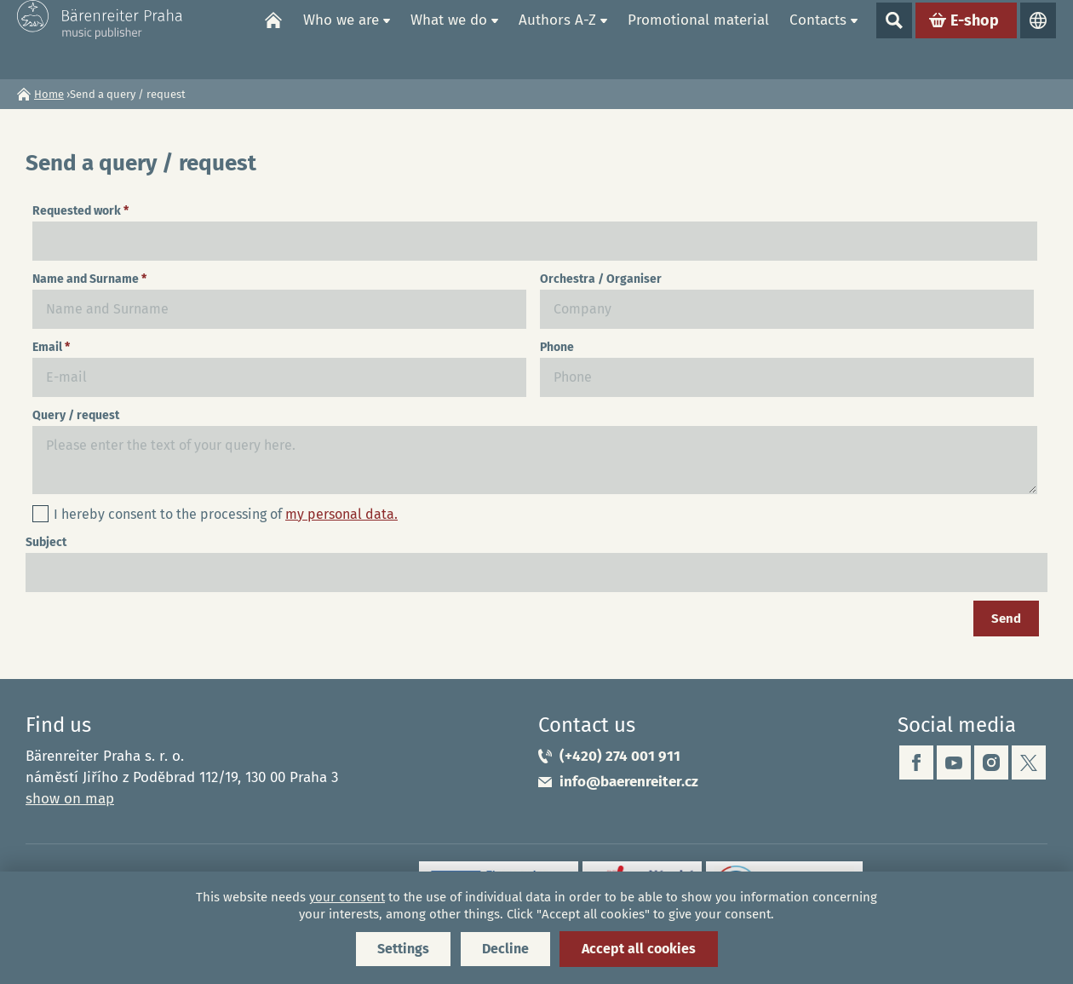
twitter (1029, 762)
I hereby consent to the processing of (226, 514)
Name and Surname (89, 279)
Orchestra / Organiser (601, 279)
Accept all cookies (639, 949)
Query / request (75, 415)
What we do (448, 39)
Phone (557, 347)
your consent (347, 897)
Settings (403, 949)
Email (51, 347)
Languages (1038, 39)
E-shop (974, 39)
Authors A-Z (557, 39)
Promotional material (698, 39)
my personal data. (341, 514)
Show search (894, 39)
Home (273, 39)
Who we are (341, 39)
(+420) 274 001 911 (619, 756)
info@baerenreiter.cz (628, 782)
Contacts (817, 39)
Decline (505, 949)
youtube (954, 762)
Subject (46, 542)
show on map (70, 799)
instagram (991, 762)
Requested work (80, 211)
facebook (916, 762)
